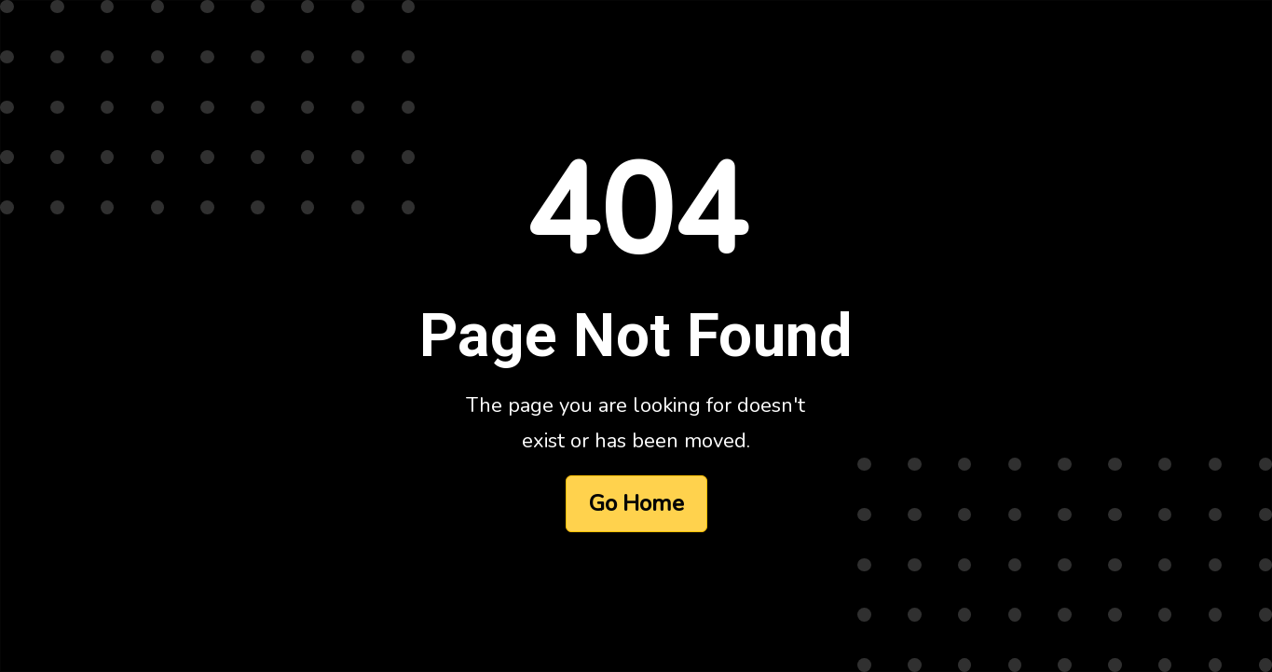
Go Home (636, 503)
